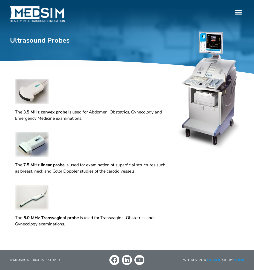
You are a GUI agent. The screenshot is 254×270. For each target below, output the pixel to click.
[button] (238, 12)
